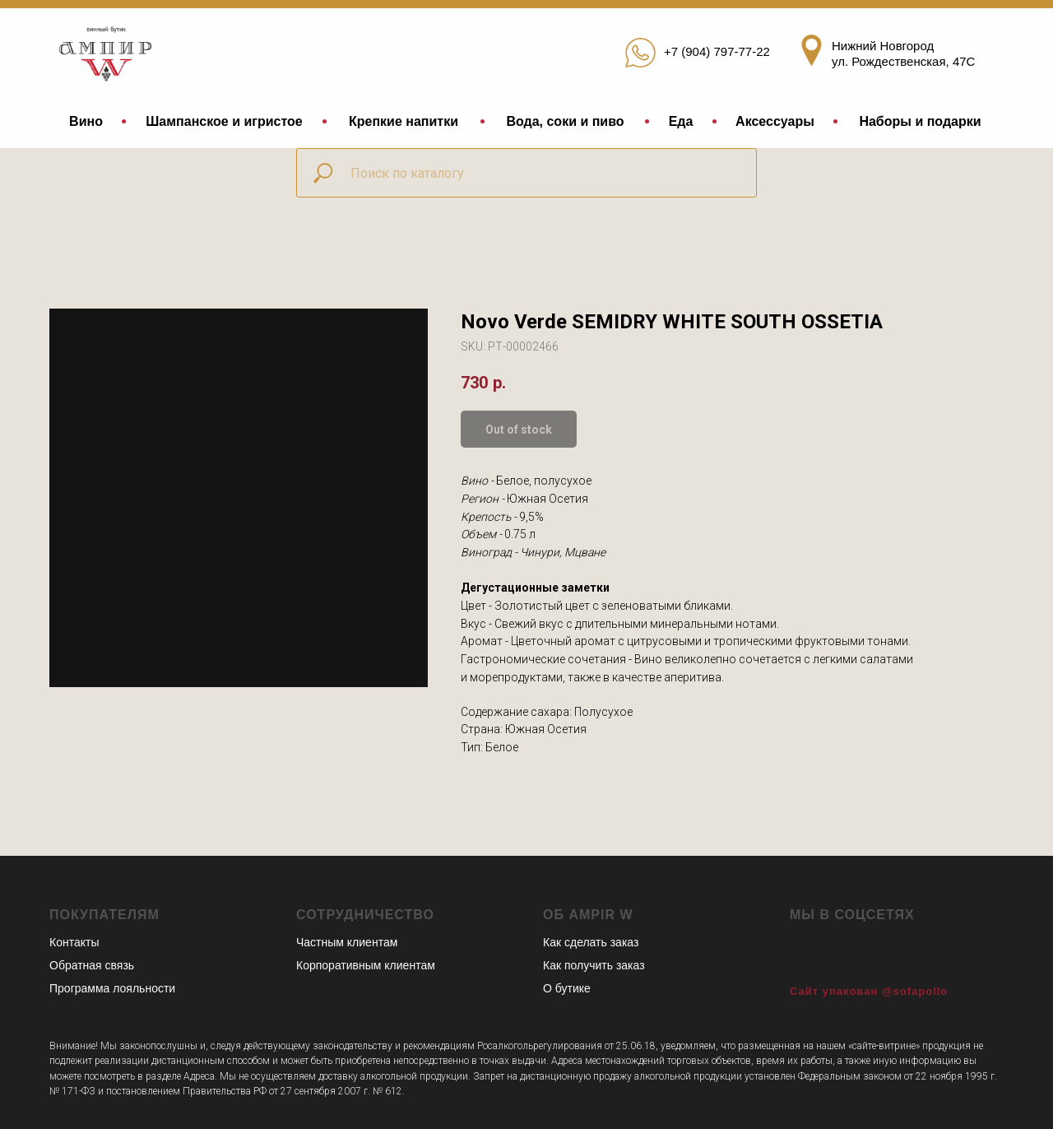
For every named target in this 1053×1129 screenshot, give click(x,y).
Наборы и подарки (920, 121)
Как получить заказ (594, 965)
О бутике (567, 988)
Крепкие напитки (403, 121)
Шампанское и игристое (224, 121)
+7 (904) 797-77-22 (717, 51)
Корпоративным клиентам (365, 965)
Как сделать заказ (590, 942)
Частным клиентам (346, 942)
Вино (86, 121)
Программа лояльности (112, 988)
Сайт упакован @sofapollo (869, 991)
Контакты (74, 942)
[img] (108, 50)
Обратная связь (91, 965)
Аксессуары (774, 121)
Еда (681, 121)
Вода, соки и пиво (565, 121)
